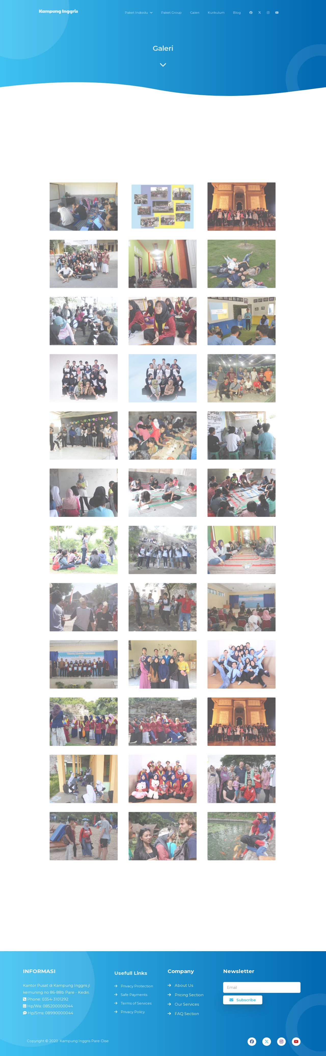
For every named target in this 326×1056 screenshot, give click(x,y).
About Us (184, 985)
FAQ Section (187, 1013)
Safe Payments (134, 995)
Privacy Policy (133, 1010)
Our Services (187, 1004)
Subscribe (242, 999)
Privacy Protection (137, 986)
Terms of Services (136, 1003)
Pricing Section (189, 994)
